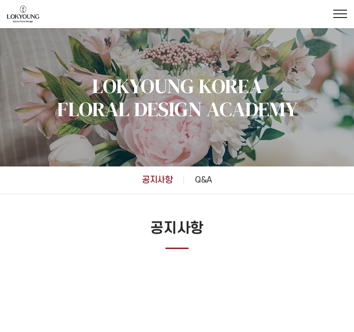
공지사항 (157, 180)
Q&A (203, 180)
